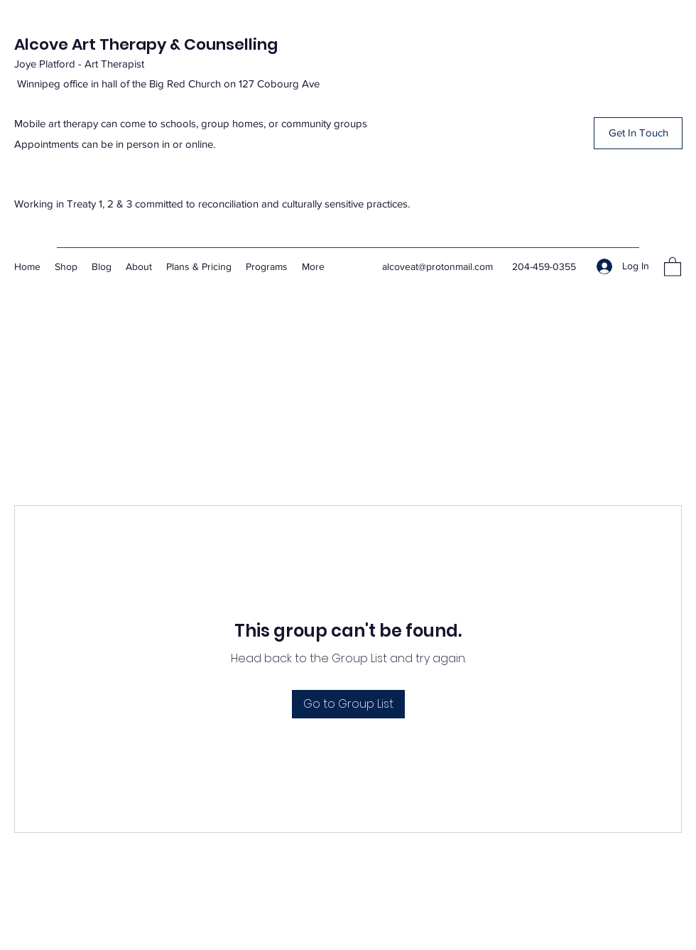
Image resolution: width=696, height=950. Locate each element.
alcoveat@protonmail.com (437, 266)
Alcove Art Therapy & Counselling (146, 44)
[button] (638, 133)
